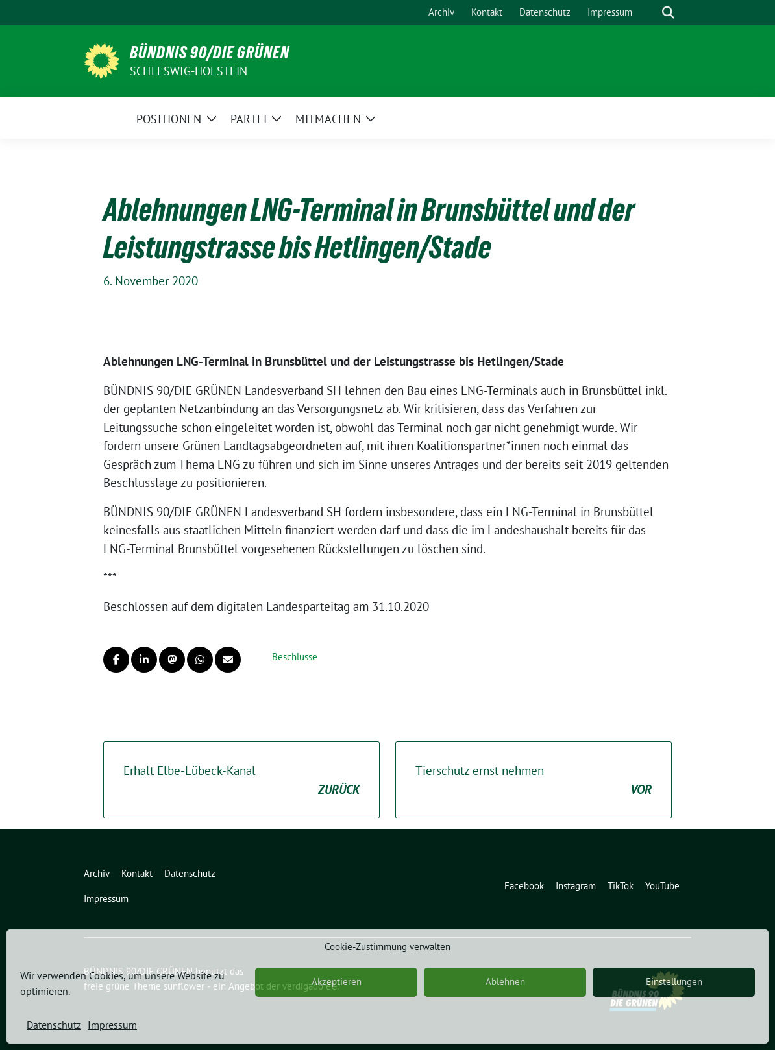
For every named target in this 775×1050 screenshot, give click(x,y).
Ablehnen (505, 981)
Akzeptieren (337, 981)
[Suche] (650, 12)
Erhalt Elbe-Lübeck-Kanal (241, 780)
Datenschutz (54, 1024)
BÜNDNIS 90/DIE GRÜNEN (209, 52)
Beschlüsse (294, 656)
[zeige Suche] (668, 12)
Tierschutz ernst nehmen (533, 780)
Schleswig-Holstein (189, 71)
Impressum (112, 1024)
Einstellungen (674, 981)
